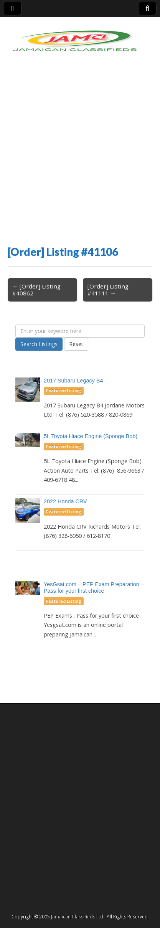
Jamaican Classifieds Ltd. (77, 916)
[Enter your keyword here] (80, 331)
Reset (76, 344)
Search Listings (39, 344)
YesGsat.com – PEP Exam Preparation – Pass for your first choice (94, 587)
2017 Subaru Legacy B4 (73, 380)
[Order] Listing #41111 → (108, 289)
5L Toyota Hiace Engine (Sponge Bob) (90, 436)
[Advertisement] (80, 158)
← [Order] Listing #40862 (36, 289)
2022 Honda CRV (65, 501)
